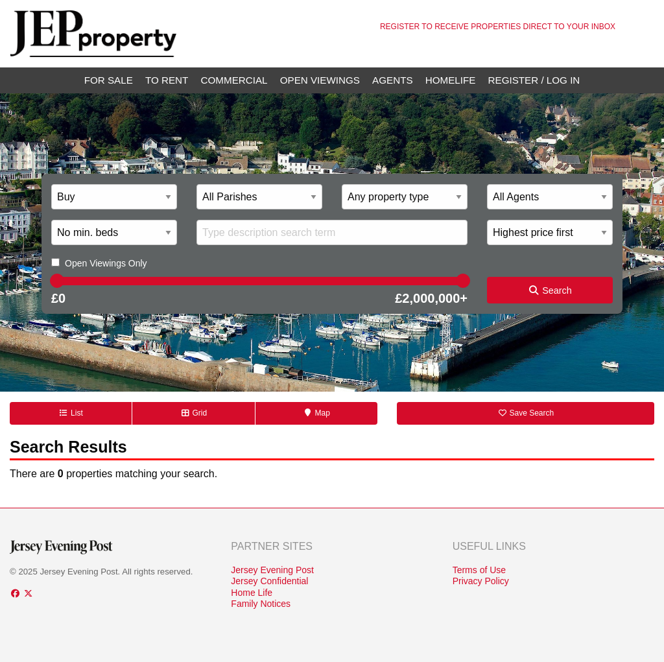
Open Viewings (320, 80)
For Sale (108, 80)
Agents (392, 80)
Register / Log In (534, 80)
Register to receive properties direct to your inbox (497, 26)
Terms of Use (479, 570)
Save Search (525, 413)
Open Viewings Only (106, 263)
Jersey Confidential (269, 581)
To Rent (166, 80)
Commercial (234, 80)
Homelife (450, 80)
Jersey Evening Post (272, 570)
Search (550, 290)
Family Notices (260, 603)
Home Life (251, 592)
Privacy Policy (481, 581)
